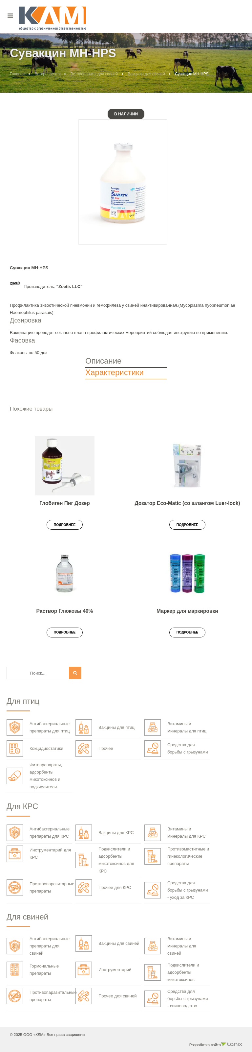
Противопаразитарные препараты (40, 887)
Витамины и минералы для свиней (170, 946)
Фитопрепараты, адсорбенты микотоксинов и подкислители (34, 775)
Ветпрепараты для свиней (94, 74)
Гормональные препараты (33, 970)
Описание (103, 360)
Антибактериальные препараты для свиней (38, 946)
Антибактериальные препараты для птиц (38, 727)
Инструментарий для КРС (39, 854)
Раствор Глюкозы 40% (64, 611)
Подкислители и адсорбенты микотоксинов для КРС (104, 860)
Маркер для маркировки (187, 611)
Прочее (94, 748)
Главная (17, 74)
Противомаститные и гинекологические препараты (176, 856)
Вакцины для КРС (104, 833)
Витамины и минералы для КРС (175, 833)
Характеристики (114, 372)
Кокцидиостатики (35, 748)
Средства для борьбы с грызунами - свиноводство (176, 998)
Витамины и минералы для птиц (175, 727)
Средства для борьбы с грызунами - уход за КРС (176, 890)
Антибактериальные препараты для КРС (38, 833)
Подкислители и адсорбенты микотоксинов (171, 972)
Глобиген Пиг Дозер (64, 503)
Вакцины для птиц (105, 727)
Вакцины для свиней (146, 74)
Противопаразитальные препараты (42, 996)
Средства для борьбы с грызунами (176, 748)
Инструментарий (103, 970)
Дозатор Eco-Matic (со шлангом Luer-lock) (187, 503)
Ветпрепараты (47, 74)
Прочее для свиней (106, 996)
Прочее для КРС (103, 887)
